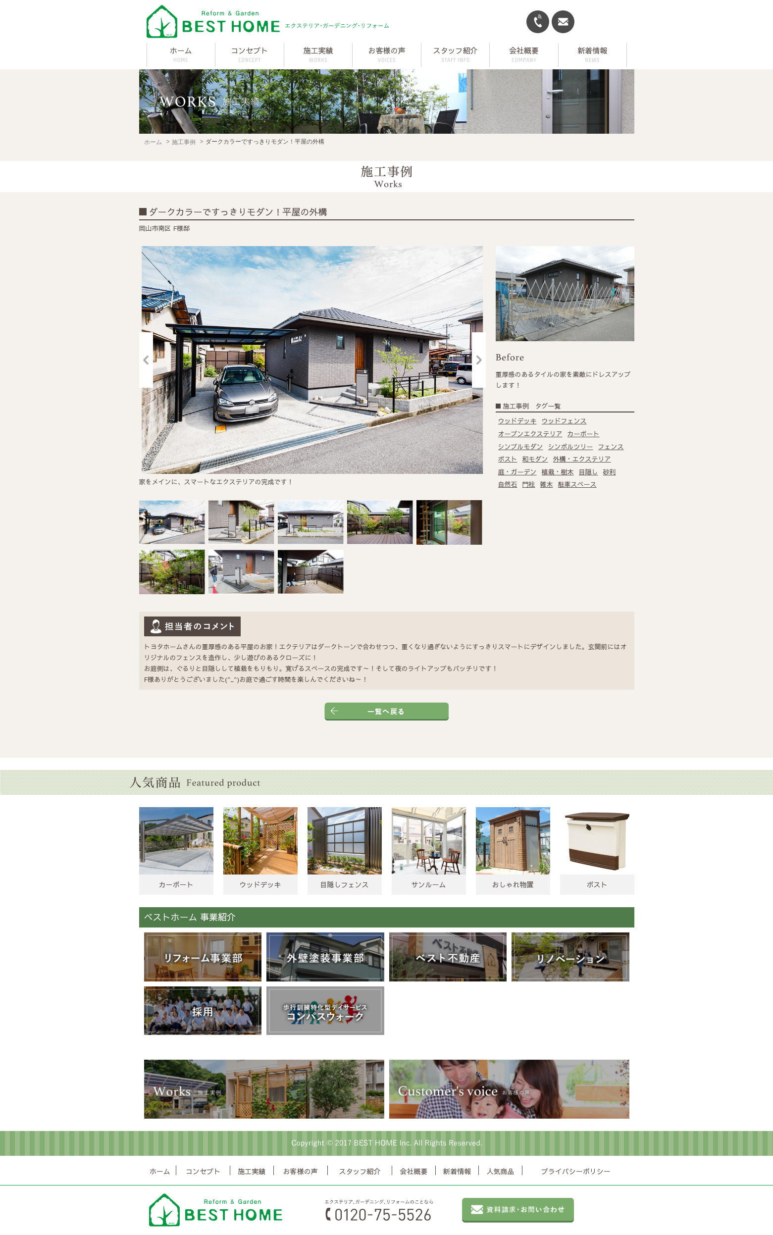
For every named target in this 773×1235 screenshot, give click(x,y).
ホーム (181, 50)
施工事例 (184, 142)
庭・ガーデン (517, 471)
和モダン (535, 459)
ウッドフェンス (564, 420)
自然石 (507, 484)
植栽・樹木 (558, 471)
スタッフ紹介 (359, 1172)
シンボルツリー (570, 446)
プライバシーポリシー (576, 1172)
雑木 (546, 484)
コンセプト (203, 1172)
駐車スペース (577, 484)
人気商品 (501, 1172)
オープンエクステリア (530, 433)
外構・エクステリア (582, 459)
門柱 (528, 484)
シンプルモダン (520, 446)
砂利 (609, 471)
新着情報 (457, 1172)
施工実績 (251, 1172)
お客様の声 (300, 1172)
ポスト (507, 459)
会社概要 (413, 1172)
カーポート (583, 433)
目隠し (588, 471)
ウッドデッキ (517, 420)
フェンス (611, 446)
